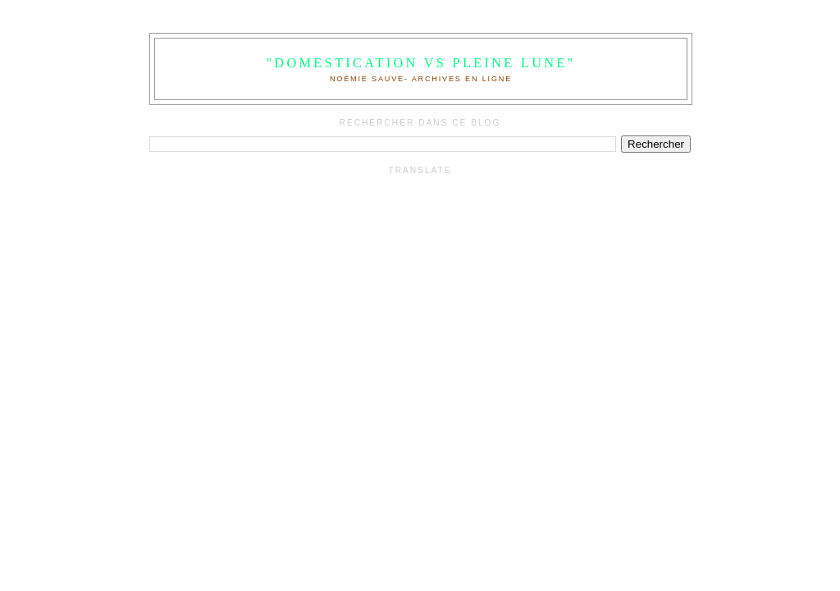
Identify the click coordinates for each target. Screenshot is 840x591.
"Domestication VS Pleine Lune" (420, 63)
